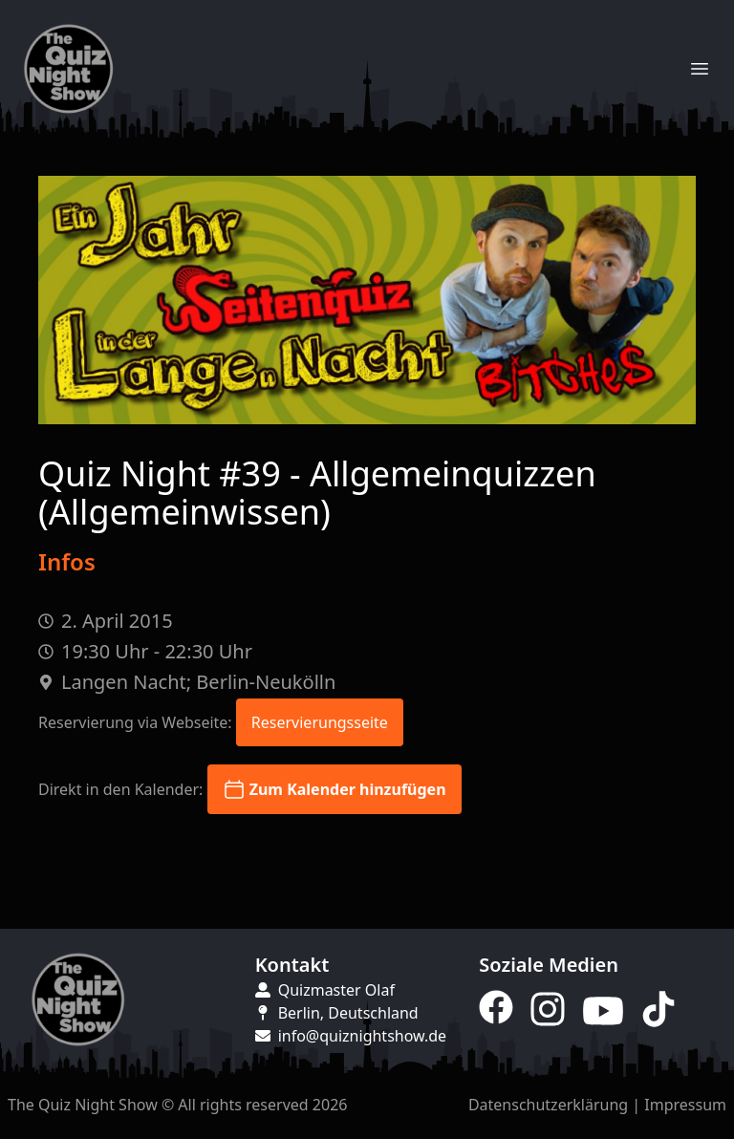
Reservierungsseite (319, 722)
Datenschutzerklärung (548, 1104)
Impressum (685, 1104)
